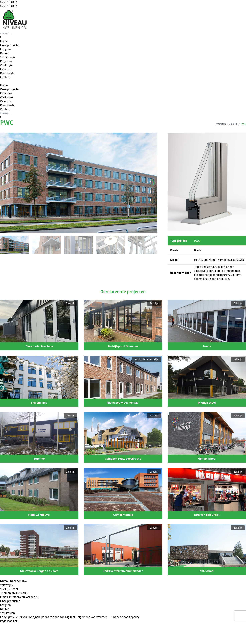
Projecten (220, 123)
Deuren (4, 609)
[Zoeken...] (19, 33)
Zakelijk (233, 123)
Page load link (9, 621)
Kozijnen (5, 605)
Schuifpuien (7, 613)
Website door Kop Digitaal (58, 617)
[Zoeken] (0, 37)
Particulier (140, 359)
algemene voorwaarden (93, 617)
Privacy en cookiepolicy (124, 617)
